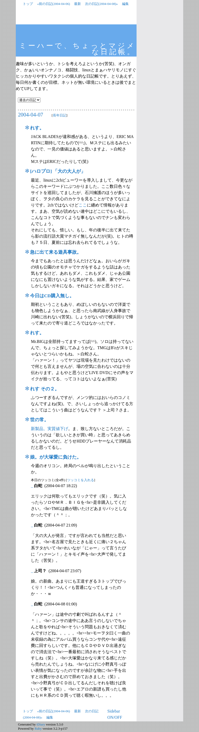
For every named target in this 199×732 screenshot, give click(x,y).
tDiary (41, 724)
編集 (125, 4)
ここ (83, 205)
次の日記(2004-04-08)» (101, 4)
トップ (28, 4)
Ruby (38, 728)
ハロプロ (41, 171)
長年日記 (59, 115)
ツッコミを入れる (80, 480)
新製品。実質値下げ (49, 428)
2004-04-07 (30, 115)
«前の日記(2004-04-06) (53, 4)
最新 (77, 4)
